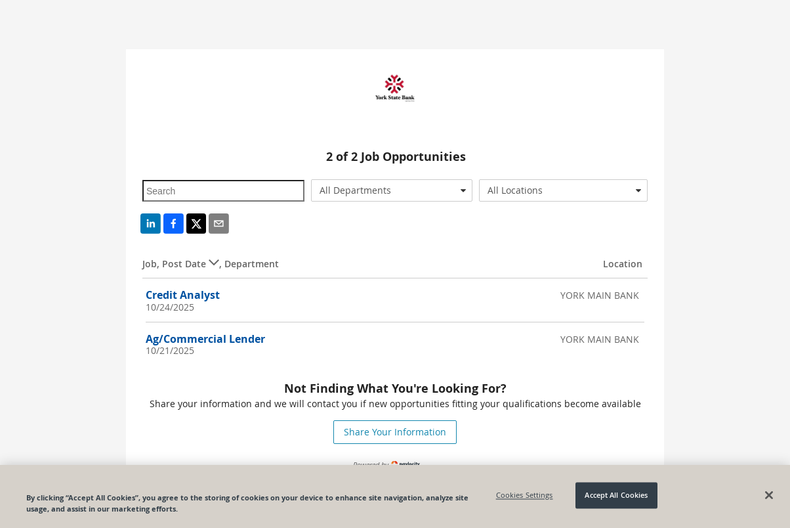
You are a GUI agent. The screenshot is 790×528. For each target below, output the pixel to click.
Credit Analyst (183, 295)
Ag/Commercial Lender (205, 339)
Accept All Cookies (616, 495)
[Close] (769, 495)
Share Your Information (395, 432)
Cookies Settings (524, 495)
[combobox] (392, 190)
